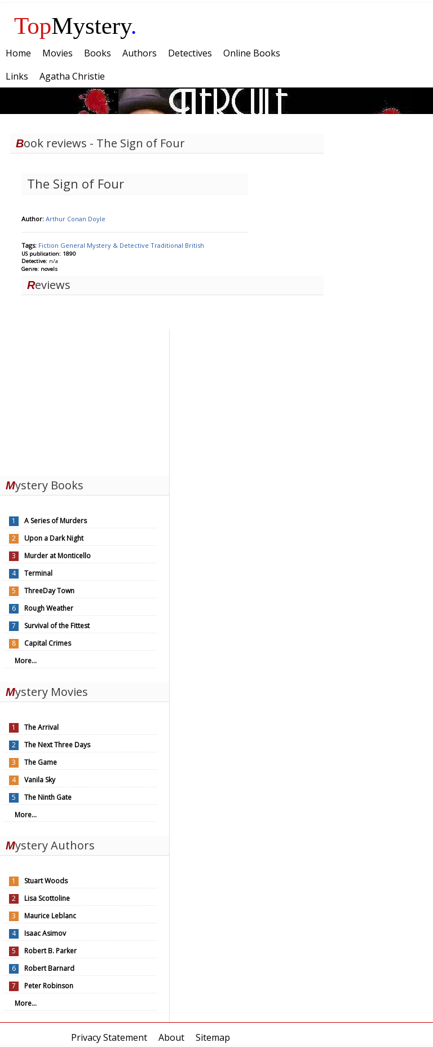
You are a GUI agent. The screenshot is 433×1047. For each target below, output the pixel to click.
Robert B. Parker (50, 951)
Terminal (38, 573)
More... (26, 660)
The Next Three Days (57, 745)
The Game (40, 762)
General (73, 245)
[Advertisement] (84, 399)
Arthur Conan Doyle (75, 218)
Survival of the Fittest (57, 625)
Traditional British (177, 245)
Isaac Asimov (45, 933)
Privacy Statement (109, 1037)
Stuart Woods (46, 881)
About (171, 1037)
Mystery (75, 25)
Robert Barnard (49, 968)
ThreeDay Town (49, 590)
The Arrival (41, 727)
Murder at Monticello (57, 555)
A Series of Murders (55, 520)
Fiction (49, 245)
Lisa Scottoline (47, 898)
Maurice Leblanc (50, 916)
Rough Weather (48, 608)
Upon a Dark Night (53, 538)
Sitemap (213, 1037)
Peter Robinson (48, 986)
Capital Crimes (47, 643)
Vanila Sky (39, 780)
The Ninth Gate (48, 797)
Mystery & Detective (119, 245)
